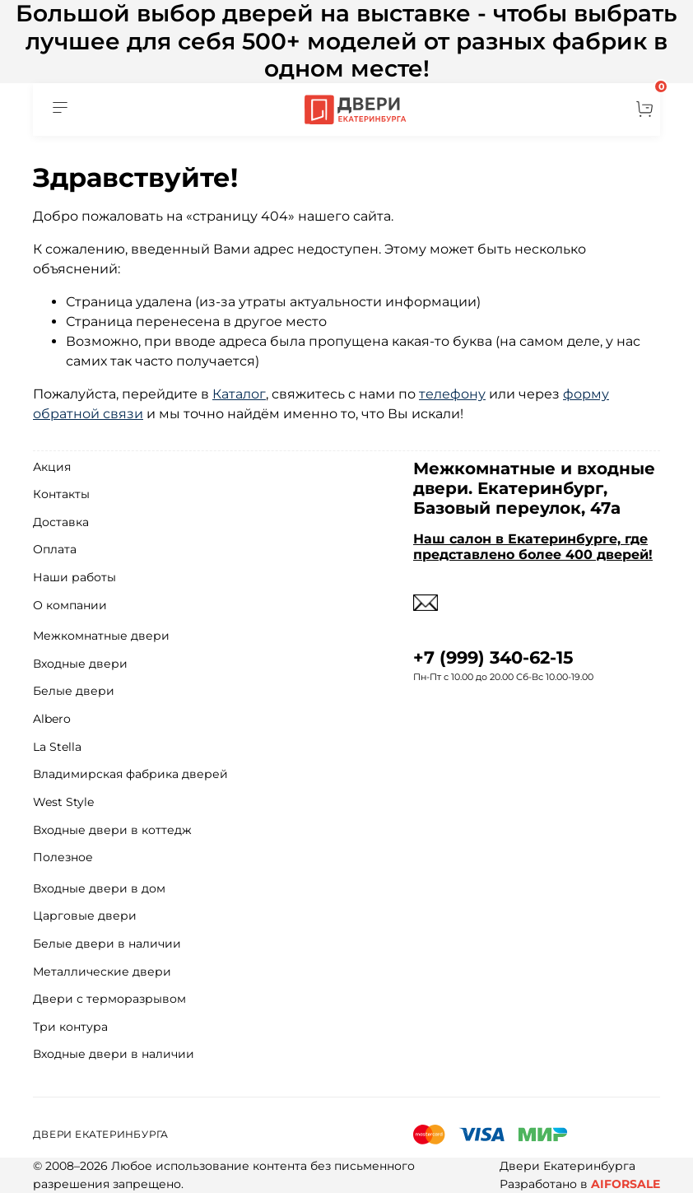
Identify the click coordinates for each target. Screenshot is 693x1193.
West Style (63, 802)
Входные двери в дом (99, 888)
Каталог (239, 394)
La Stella (57, 746)
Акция (52, 466)
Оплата (55, 549)
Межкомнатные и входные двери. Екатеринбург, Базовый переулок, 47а (534, 488)
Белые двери (73, 690)
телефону (452, 394)
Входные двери (80, 663)
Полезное (63, 857)
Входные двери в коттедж (112, 830)
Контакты (61, 494)
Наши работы (74, 577)
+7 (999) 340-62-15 (493, 657)
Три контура (70, 1026)
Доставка (61, 522)
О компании (70, 605)
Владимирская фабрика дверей (130, 774)
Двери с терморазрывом (109, 998)
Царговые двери (85, 915)
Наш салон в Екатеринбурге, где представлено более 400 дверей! (533, 546)
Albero (52, 718)
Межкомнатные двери (101, 635)
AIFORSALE (625, 1184)
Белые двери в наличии (107, 943)
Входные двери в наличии (113, 1053)
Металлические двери (102, 971)
